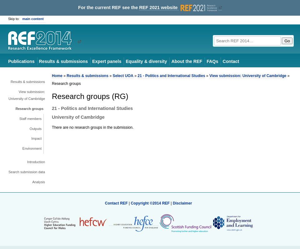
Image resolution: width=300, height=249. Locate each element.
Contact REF (116, 203)
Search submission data (26, 172)
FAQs (212, 61)
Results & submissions (63, 61)
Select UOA (123, 76)
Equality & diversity (146, 61)
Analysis (38, 182)
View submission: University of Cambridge (26, 95)
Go (287, 41)
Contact (230, 61)
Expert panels (106, 61)
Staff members (30, 119)
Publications (21, 61)
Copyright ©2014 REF (151, 203)
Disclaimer (182, 203)
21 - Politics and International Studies (171, 76)
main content (33, 19)
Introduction (36, 162)
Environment (32, 148)
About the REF (186, 61)
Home (57, 76)
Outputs (36, 129)
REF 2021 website (178, 7)
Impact (36, 138)
